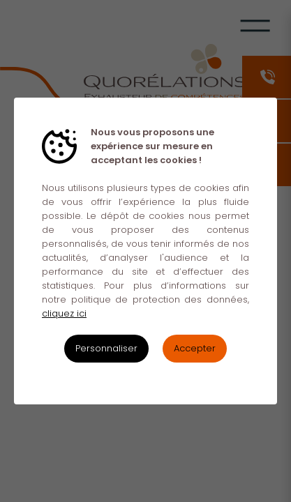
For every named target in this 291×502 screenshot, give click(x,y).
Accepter (195, 348)
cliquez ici (64, 313)
